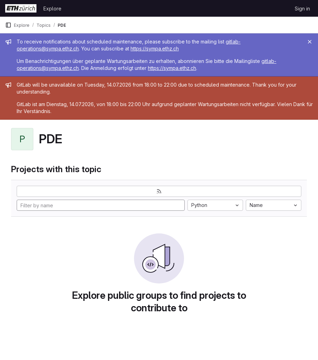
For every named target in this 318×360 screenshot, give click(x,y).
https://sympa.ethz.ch (155, 48)
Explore (52, 8)
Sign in (302, 8)
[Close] (310, 42)
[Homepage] (21, 8)
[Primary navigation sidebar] (8, 25)
